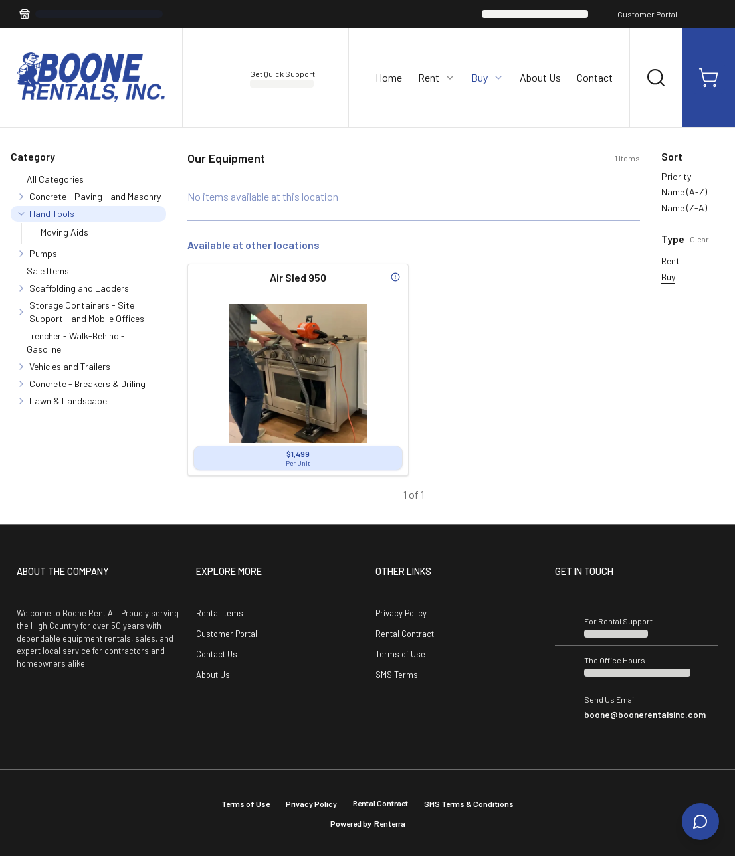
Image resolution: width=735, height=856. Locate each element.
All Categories (55, 179)
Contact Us (216, 654)
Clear (699, 239)
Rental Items (219, 613)
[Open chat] (700, 821)
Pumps (43, 253)
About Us (540, 77)
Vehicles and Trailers (69, 366)
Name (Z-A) (684, 207)
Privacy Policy (401, 613)
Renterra (389, 823)
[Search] (656, 78)
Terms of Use (400, 654)
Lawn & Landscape (68, 400)
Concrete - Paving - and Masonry (95, 196)
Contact (595, 77)
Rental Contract (404, 633)
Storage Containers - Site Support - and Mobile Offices (86, 312)
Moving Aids (64, 232)
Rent (670, 260)
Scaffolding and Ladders (79, 288)
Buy (668, 276)
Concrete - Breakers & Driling (87, 383)
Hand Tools (51, 213)
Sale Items (48, 270)
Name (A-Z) (684, 191)
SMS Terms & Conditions (469, 803)
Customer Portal (647, 14)
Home (388, 77)
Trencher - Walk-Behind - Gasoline (76, 342)
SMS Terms (396, 674)
